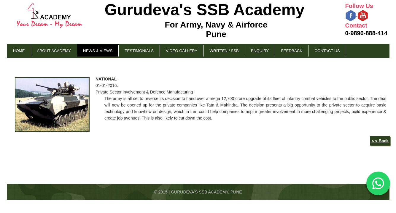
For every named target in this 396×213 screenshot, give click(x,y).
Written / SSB (224, 51)
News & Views (97, 51)
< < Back (380, 140)
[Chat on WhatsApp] (378, 183)
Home (19, 51)
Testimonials (139, 51)
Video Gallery (181, 51)
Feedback (291, 51)
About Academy (54, 51)
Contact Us (327, 51)
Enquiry (260, 51)
